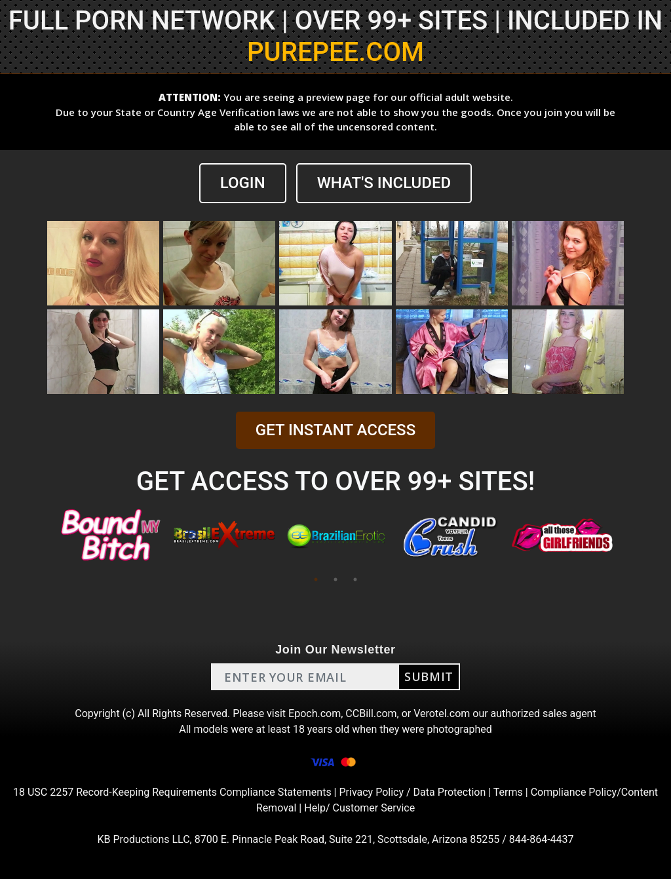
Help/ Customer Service (359, 808)
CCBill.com (370, 713)
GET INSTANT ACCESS (335, 430)
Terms (508, 792)
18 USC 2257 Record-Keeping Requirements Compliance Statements (172, 792)
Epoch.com (314, 713)
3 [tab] (355, 579)
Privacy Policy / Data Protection (412, 792)
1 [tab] (315, 579)
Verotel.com (441, 713)
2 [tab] (335, 579)
